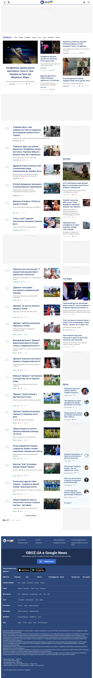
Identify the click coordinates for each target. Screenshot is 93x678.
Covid (39, 617)
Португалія (51, 37)
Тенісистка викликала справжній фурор (25, 227)
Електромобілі (30, 600)
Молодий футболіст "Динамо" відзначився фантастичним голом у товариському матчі (26, 343)
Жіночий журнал (42, 622)
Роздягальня (16, 230)
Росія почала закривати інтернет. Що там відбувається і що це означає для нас (72, 468)
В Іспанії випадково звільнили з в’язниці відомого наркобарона (27, 185)
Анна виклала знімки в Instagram (73, 83)
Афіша (19, 622)
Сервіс (41, 600)
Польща (57, 37)
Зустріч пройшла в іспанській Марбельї (24, 437)
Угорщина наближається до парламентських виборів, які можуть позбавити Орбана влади (76, 311)
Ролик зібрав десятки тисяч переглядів (24, 157)
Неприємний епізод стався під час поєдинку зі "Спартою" (26, 365)
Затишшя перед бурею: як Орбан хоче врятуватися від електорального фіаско (73, 456)
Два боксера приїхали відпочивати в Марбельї (27, 207)
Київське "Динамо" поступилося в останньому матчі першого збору (27, 378)
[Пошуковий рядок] (88, 2)
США (15, 37)
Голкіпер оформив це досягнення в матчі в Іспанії (27, 470)
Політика (17, 577)
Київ (19, 582)
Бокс (14, 213)
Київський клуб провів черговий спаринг (25, 311)
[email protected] (24, 665)
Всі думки (67, 503)
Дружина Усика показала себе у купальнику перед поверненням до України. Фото (27, 168)
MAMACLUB (33, 617)
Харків (23, 582)
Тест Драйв (21, 600)
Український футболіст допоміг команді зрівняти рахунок (27, 349)
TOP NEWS (67, 279)
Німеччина (27, 37)
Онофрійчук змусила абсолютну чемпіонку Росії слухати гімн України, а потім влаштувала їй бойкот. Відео (49, 59)
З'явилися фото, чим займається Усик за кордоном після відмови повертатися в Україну (27, 131)
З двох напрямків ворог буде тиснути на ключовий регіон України (75, 191)
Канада (21, 37)
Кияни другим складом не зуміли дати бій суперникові (25, 296)
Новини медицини (23, 617)
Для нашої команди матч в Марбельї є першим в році (27, 490)
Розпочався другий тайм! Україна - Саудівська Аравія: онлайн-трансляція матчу (26, 484)
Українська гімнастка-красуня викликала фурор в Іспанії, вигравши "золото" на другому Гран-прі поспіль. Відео (74, 44)
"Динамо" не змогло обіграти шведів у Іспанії (26, 307)
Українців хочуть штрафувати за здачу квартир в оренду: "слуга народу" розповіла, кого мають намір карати (71, 226)
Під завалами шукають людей (72, 327)
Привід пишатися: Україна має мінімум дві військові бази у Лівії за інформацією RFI (73, 415)
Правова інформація (59, 540)
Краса (30, 622)
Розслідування (54, 577)
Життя (39, 577)
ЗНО (44, 594)
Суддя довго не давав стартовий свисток (25, 508)
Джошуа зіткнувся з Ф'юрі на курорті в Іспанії (26, 202)
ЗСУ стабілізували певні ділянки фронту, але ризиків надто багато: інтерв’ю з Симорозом (76, 185)
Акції (36, 600)
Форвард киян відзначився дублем (23, 420)
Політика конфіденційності (78, 540)
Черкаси (42, 582)
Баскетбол (26, 588)
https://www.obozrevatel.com (62, 630)
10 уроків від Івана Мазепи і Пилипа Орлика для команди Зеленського (73, 492)
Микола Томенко (68, 497)
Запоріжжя (30, 582)
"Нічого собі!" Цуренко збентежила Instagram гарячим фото (27, 221)
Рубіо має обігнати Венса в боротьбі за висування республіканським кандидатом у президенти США (73, 480)
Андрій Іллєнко (68, 395)
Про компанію (22, 540)
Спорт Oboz (12, 84)
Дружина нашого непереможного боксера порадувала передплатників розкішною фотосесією (25, 175)
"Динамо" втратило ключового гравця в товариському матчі (27, 360)
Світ (27, 577)
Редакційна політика (59, 542)
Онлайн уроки (34, 594)
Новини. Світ (16, 195)
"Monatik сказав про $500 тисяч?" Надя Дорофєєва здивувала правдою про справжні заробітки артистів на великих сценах (71, 203)
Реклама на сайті (23, 542)
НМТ (48, 594)
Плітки (25, 622)
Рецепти (20, 605)
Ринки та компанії (23, 611)
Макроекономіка (34, 611)
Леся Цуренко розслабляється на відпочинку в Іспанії (27, 278)
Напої (25, 605)
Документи (39, 542)
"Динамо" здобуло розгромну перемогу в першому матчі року (26, 414)
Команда (38, 540)
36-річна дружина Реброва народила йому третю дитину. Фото (76, 80)
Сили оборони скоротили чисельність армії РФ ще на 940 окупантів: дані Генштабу (75, 337)
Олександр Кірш (68, 485)
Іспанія (12, 520)
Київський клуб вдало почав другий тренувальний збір (23, 329)
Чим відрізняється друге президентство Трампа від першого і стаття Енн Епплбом (72, 403)
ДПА (40, 594)
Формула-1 (43, 588)
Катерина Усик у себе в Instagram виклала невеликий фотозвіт (31, 138)
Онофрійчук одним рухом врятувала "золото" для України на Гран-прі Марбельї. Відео (20, 72)
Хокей (32, 588)
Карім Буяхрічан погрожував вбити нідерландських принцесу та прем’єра (24, 190)
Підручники (25, 594)
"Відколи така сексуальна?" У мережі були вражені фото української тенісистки (26, 272)
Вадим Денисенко (68, 473)
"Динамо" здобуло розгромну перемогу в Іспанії (26, 324)
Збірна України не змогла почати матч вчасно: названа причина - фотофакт (26, 502)
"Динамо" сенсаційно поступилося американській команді (26, 290)
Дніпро (37, 582)
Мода (34, 622)
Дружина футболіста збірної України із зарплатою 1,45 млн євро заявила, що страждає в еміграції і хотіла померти (50, 78)
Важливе (67, 159)
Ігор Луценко (67, 419)
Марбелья (7, 37)
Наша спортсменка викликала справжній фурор (20, 81)
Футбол (15, 300)
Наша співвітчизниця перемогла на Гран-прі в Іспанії (50, 64)
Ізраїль (34, 37)
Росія (39, 37)
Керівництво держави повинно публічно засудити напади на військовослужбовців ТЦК (71, 390)
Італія (44, 37)
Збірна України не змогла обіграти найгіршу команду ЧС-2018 (25, 431)
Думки (65, 384)
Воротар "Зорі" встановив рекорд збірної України (24, 465)
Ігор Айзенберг (68, 407)
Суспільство (75, 577)
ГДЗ (19, 594)
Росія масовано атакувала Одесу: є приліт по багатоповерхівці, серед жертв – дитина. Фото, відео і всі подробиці (76, 322)
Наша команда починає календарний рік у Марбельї (25, 455)
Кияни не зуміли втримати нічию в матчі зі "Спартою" (25, 385)
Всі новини (86, 577)
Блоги (62, 577)
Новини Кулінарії (33, 605)
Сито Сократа (67, 461)
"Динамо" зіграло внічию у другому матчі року (25, 395)
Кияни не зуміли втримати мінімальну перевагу (27, 400)
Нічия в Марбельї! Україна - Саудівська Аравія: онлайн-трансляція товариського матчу (27, 448)
